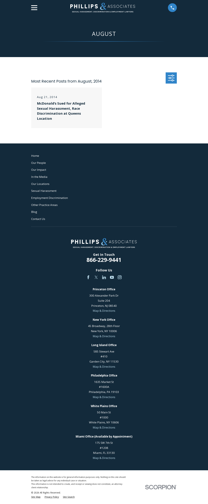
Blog (34, 212)
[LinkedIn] (104, 277)
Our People (38, 163)
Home (35, 156)
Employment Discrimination (49, 198)
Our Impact (38, 170)
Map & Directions (104, 311)
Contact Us (38, 219)
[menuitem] (36, 497)
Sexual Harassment (43, 191)
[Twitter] (96, 277)
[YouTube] (112, 277)
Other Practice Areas (44, 205)
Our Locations (40, 184)
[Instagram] (120, 277)
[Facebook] (88, 277)
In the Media (39, 177)
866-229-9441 (104, 260)
